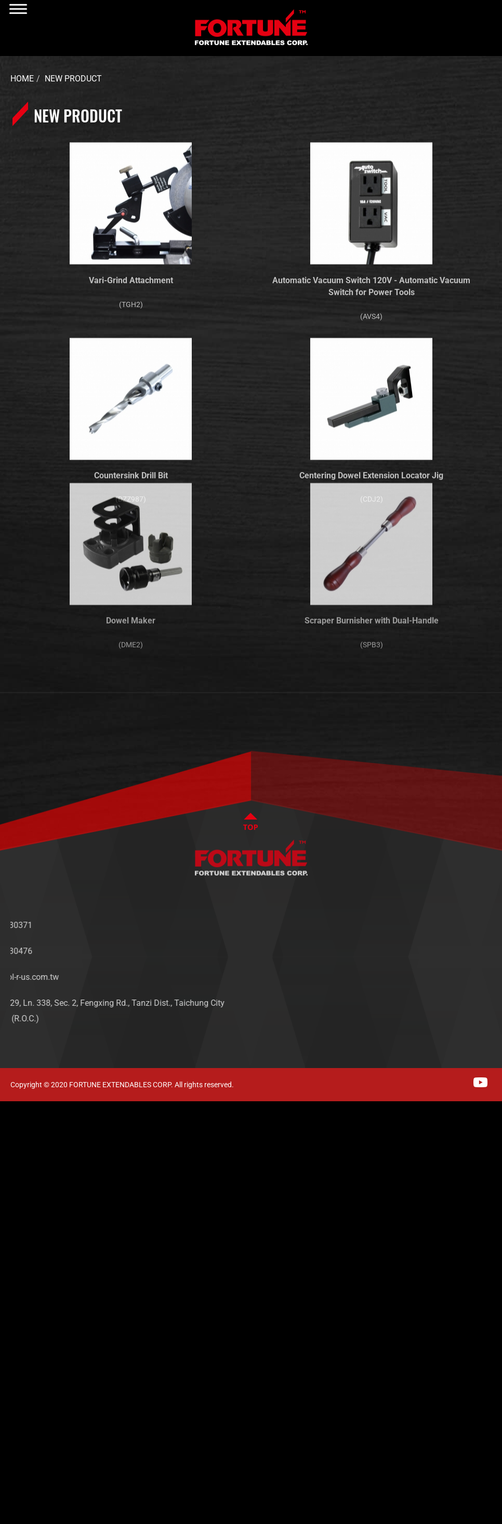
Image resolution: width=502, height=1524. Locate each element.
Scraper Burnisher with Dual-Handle (372, 566)
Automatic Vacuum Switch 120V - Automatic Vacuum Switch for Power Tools (371, 279)
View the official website (104, 1267)
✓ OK (333, 1516)
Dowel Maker (130, 566)
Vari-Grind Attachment (131, 273)
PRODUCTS (425, 956)
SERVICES (423, 972)
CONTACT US (429, 987)
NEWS (415, 941)
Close (11, 1108)
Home (22, 79)
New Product (73, 79)
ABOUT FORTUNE (436, 925)
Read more (26, 1267)
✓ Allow (16, 1140)
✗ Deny (15, 1156)
